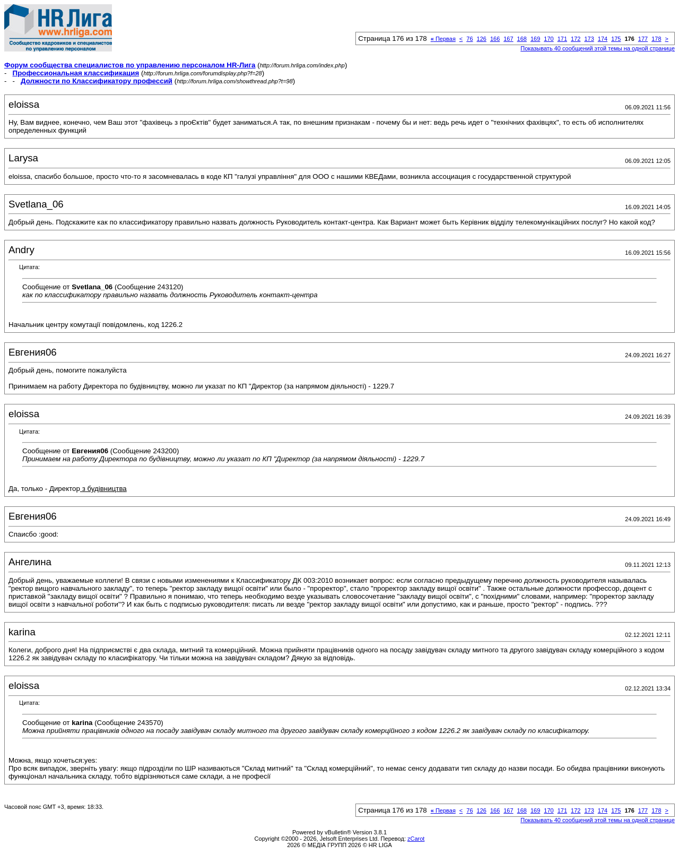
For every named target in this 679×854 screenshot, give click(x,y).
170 (548, 39)
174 (602, 39)
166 (495, 39)
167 (508, 39)
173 (589, 39)
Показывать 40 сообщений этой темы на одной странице (597, 48)
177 (643, 39)
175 (616, 39)
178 (656, 39)
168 (522, 39)
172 (575, 39)
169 (535, 39)
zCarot (415, 838)
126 (481, 39)
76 (469, 39)
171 (562, 39)
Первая (443, 39)
